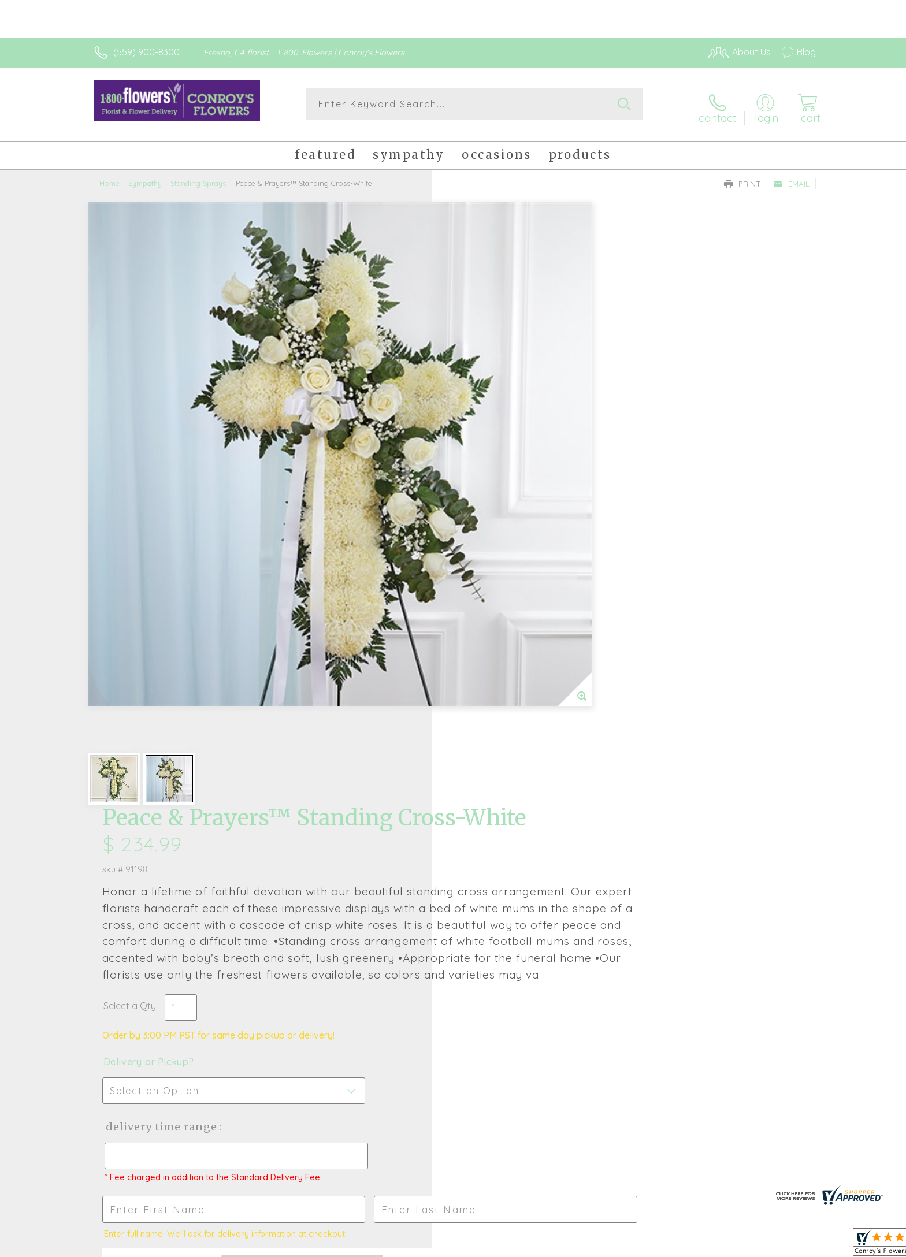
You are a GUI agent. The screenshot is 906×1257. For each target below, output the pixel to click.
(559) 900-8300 (146, 52)
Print (742, 177)
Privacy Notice (631, 1245)
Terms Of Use (563, 1245)
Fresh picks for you (352, 892)
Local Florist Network (713, 1245)
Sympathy (145, 176)
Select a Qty (480, 465)
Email (791, 177)
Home (109, 176)
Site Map (784, 1245)
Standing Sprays (198, 176)
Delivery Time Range (511, 586)
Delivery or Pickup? (499, 521)
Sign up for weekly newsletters (598, 885)
